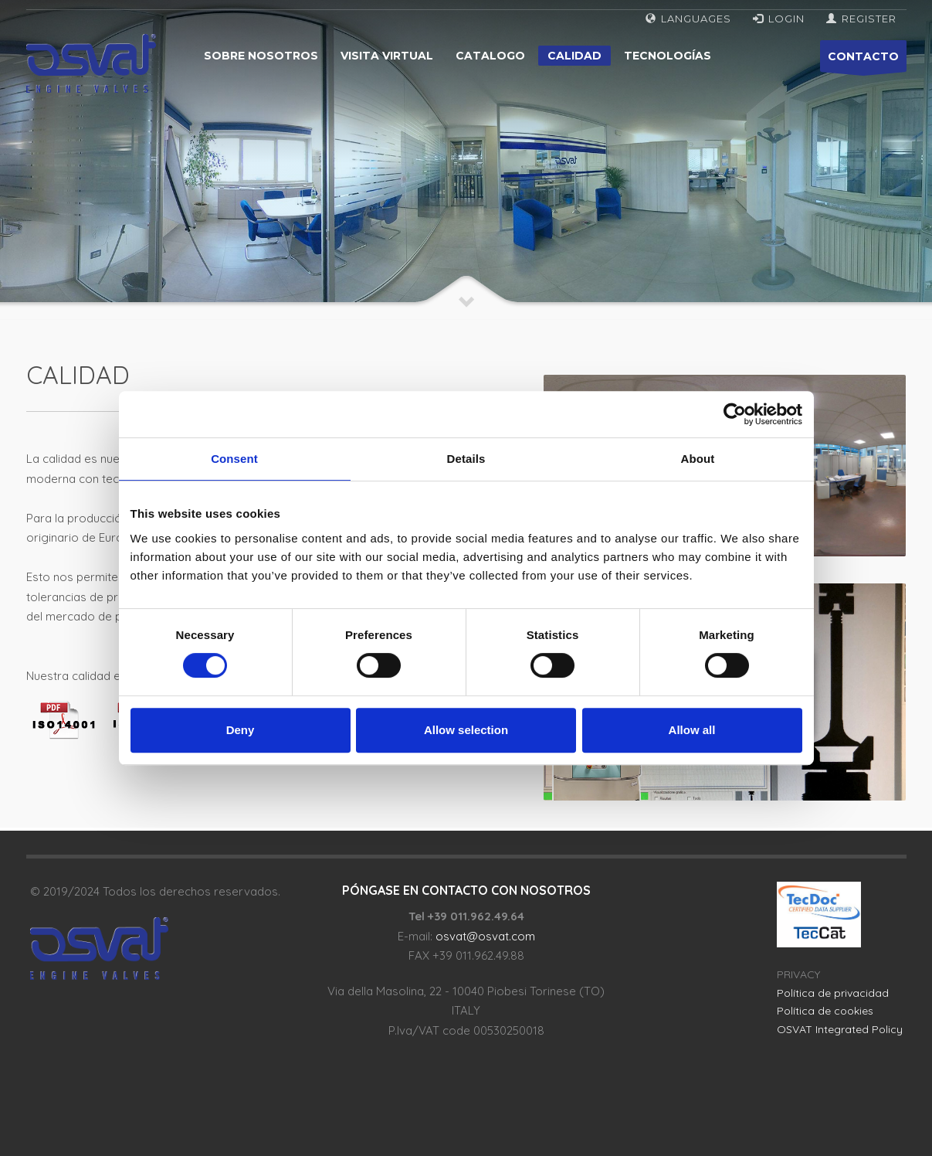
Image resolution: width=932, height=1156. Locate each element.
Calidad (574, 56)
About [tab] (698, 458)
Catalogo (490, 56)
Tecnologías (667, 56)
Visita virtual (387, 56)
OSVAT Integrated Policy (840, 1029)
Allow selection (466, 729)
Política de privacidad (833, 993)
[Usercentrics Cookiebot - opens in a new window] (734, 414)
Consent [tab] (234, 458)
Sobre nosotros (261, 56)
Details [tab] (466, 458)
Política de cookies (825, 1011)
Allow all (692, 729)
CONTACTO (863, 60)
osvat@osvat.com (485, 936)
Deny (240, 729)
